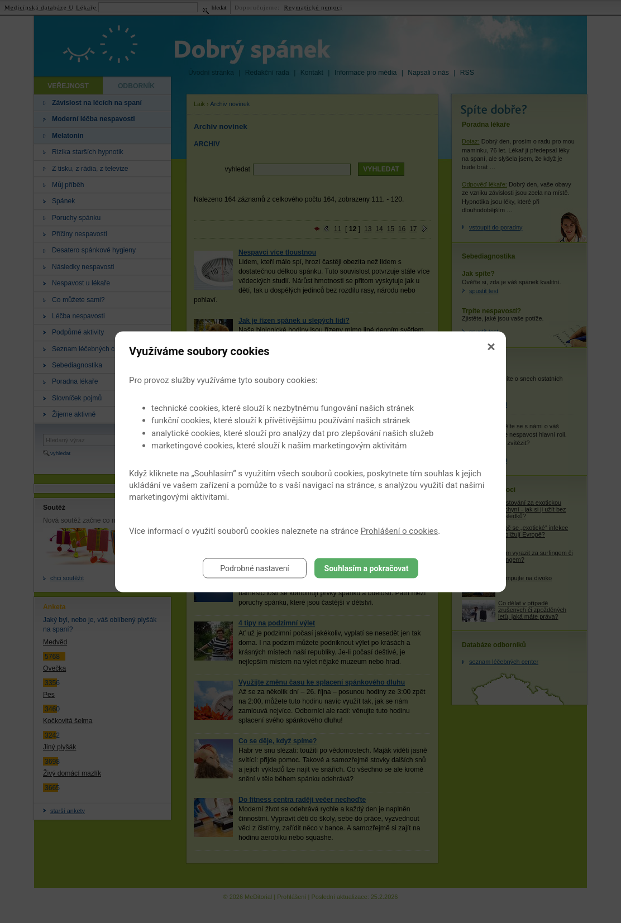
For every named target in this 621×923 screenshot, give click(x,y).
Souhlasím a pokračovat (366, 567)
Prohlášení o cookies (399, 530)
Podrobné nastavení (254, 567)
